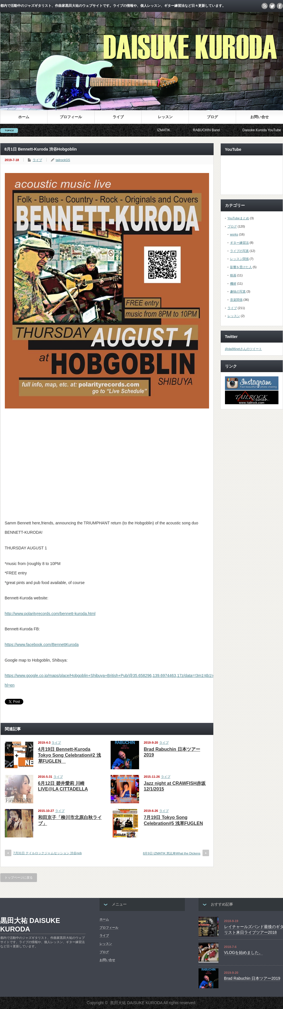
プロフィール (71, 117)
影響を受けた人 (241, 267)
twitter (272, 6)
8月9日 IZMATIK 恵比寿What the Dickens (171, 853)
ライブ (118, 117)
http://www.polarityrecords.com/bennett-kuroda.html (50, 613)
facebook (280, 6)
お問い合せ (259, 117)
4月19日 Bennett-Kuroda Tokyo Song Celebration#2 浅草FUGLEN (69, 755)
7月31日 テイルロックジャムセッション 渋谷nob (47, 853)
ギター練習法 (239, 242)
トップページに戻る (19, 877)
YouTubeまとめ (238, 218)
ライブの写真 (239, 251)
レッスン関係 (239, 258)
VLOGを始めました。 (243, 952)
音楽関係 (236, 299)
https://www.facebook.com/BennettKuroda (42, 644)
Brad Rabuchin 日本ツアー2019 (252, 978)
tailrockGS (63, 160)
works (234, 234)
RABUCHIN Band (210, 130)
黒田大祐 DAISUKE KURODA (30, 925)
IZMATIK (167, 130)
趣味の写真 (238, 291)
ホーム (23, 117)
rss (264, 6)
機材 (233, 283)
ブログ (212, 117)
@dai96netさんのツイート (243, 349)
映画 (233, 275)
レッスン (165, 117)
